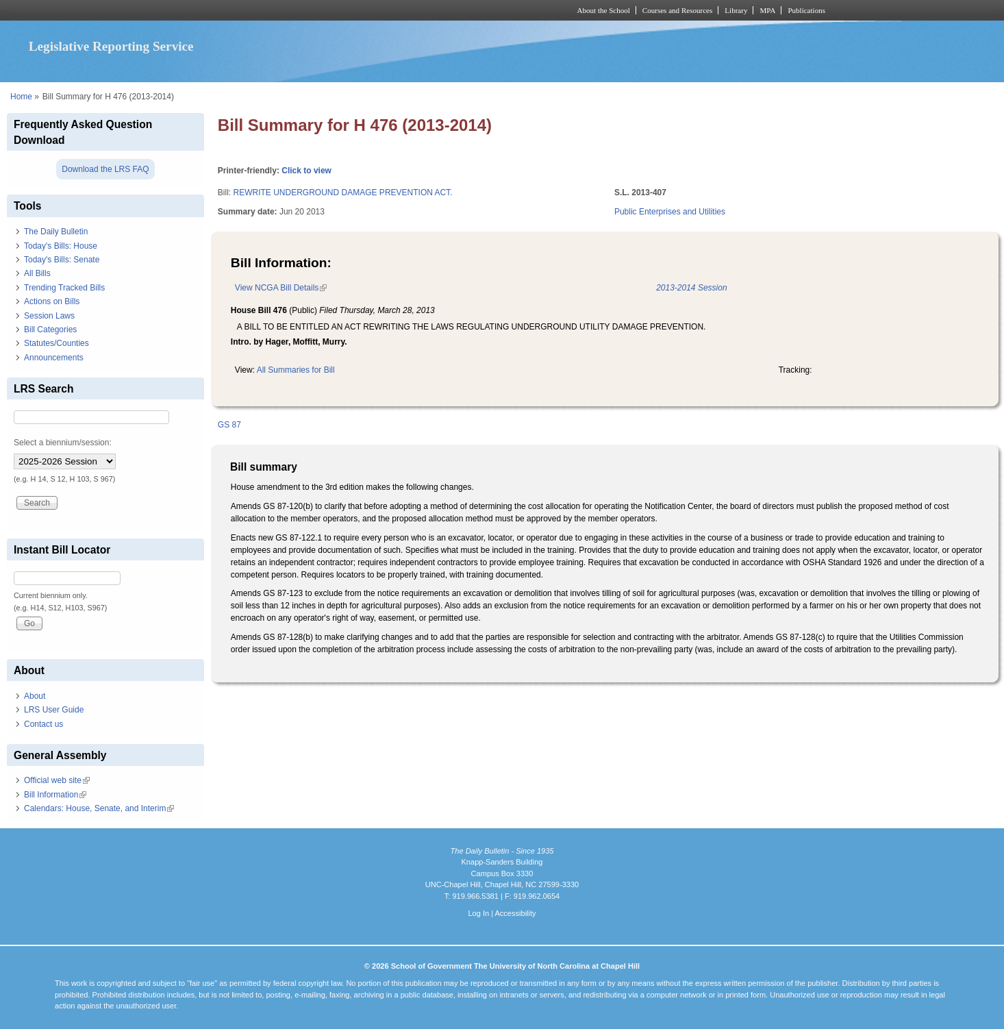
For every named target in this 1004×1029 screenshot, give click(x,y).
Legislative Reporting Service (111, 46)
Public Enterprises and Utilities (669, 211)
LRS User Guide (54, 710)
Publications (806, 10)
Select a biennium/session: (63, 442)
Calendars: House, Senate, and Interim (99, 808)
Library (736, 10)
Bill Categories (50, 329)
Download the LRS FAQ (105, 169)
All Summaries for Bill (296, 370)
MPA (767, 10)
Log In (478, 913)
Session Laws (49, 316)
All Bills (37, 273)
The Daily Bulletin (56, 231)
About (34, 696)
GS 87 (229, 425)
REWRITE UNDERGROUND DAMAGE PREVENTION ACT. (343, 192)
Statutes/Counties (56, 343)
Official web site (57, 780)
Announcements (54, 357)
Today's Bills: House (60, 246)
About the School (603, 10)
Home (21, 96)
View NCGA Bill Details (281, 288)
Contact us (43, 724)
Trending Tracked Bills (64, 288)
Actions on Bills (51, 301)
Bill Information (55, 794)
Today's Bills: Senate (61, 259)
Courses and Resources (677, 10)
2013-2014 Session (691, 288)
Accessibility (515, 913)
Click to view (306, 170)
